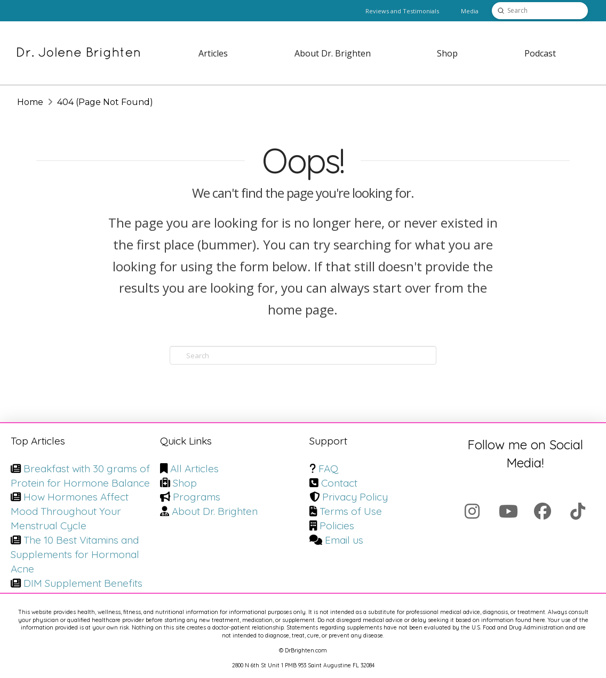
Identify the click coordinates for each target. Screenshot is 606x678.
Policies (337, 525)
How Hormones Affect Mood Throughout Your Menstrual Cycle (70, 511)
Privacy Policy (355, 496)
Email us (344, 540)
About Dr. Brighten (215, 511)
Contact (339, 483)
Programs (196, 496)
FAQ (328, 468)
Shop (185, 483)
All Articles (194, 468)
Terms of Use (351, 511)
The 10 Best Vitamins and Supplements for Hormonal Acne (75, 554)
